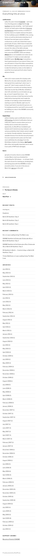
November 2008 (8, 374)
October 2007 (7, 413)
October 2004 (7, 525)
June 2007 (6, 428)
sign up (13, 168)
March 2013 (6, 291)
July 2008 (6, 385)
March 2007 (6, 439)
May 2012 (6, 305)
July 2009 (6, 359)
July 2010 (5, 345)
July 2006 (6, 464)
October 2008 (7, 377)
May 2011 (5, 323)
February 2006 (7, 482)
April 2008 (6, 395)
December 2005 (8, 489)
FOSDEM (22, 22)
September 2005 (8, 500)
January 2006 (7, 486)
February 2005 (7, 522)
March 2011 (6, 330)
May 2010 (6, 348)
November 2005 (8, 493)
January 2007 (7, 446)
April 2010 (6, 352)
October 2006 (7, 457)
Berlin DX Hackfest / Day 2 (11, 220)
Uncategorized (10, 177)
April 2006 (6, 475)
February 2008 (7, 403)
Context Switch (14, 2)
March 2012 (6, 309)
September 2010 (8, 338)
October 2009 (7, 356)
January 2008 (7, 406)
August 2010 (7, 341)
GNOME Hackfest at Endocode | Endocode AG (17, 238)
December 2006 (8, 449)
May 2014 (6, 273)
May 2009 (6, 363)
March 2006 (6, 478)
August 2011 (6, 320)
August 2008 (7, 381)
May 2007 (6, 431)
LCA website (19, 50)
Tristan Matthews (8, 256)
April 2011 (6, 327)
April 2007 (6, 435)
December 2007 (8, 410)
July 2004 (6, 529)
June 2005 (6, 511)
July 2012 (5, 298)
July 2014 (5, 269)
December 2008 (8, 370)
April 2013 (6, 287)
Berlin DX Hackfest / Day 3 (11, 217)
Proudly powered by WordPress (11, 553)
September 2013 (8, 276)
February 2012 (7, 312)
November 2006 (8, 453)
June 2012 (6, 301)
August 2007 (7, 421)
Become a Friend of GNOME (11, 539)
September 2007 (8, 417)
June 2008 (6, 388)
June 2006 (6, 467)
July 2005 (6, 507)
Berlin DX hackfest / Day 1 (10, 224)
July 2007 (6, 424)
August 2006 (7, 460)
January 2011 (7, 334)
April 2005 (6, 518)
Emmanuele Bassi (24, 11)
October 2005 (7, 496)
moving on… (6, 209)
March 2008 (6, 399)
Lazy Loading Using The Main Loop (18, 235)
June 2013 (6, 280)
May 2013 (6, 283)
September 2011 (8, 316)
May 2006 (6, 471)
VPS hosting (8, 120)
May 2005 (6, 514)
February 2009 (7, 366)
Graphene (6, 213)
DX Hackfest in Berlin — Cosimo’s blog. (14, 250)
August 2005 (7, 504)
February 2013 (7, 294)
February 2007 (7, 442)
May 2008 (6, 392)
